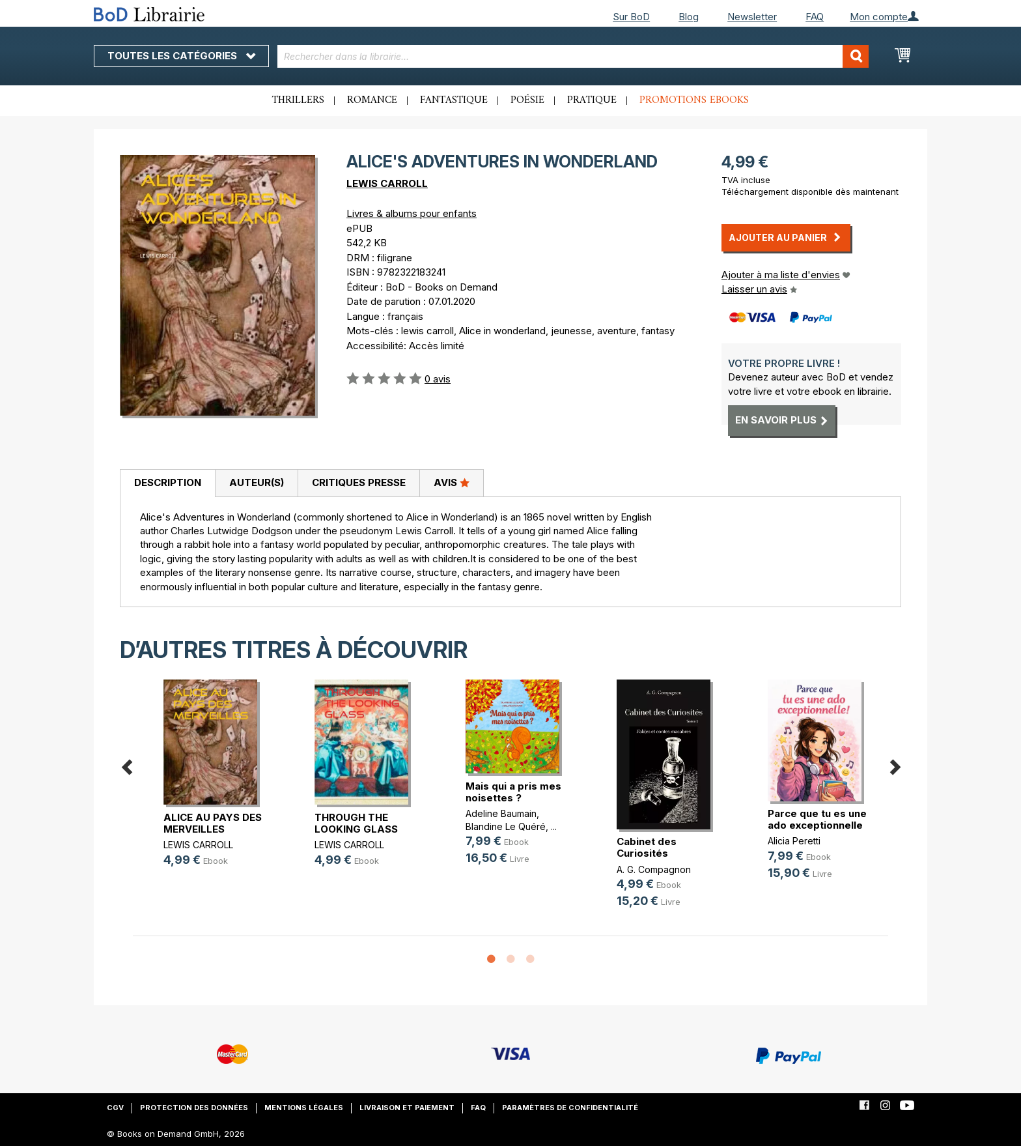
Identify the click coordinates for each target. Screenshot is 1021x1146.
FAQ (814, 16)
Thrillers (298, 100)
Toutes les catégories (181, 56)
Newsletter (752, 16)
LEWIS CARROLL (387, 183)
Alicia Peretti (794, 840)
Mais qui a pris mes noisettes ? (513, 792)
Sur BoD (631, 16)
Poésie (527, 100)
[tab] (167, 483)
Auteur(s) (256, 482)
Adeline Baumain (501, 813)
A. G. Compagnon (654, 869)
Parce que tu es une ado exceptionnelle (817, 819)
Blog (688, 16)
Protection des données (194, 1107)
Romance (372, 100)
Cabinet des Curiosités (647, 847)
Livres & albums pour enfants (411, 213)
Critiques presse (359, 482)
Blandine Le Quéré (506, 826)
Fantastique (454, 100)
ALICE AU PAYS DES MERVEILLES (212, 823)
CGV (115, 1107)
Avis (451, 482)
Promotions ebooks (694, 100)
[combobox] (573, 56)
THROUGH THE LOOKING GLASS (356, 823)
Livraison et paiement (407, 1107)
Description (167, 482)
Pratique (592, 100)
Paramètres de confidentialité (570, 1107)
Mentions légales (303, 1107)
